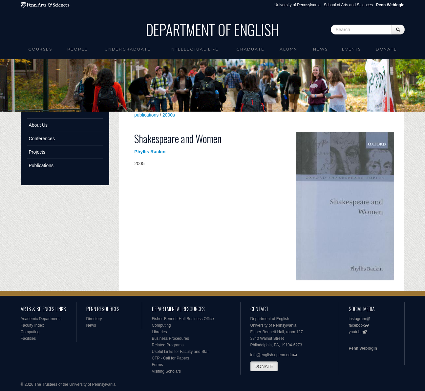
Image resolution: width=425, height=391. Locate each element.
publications (146, 115)
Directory (94, 318)
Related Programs (168, 345)
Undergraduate (127, 49)
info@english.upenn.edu (271, 355)
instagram (357, 318)
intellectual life (194, 49)
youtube (356, 332)
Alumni (289, 49)
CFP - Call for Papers (170, 358)
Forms (157, 364)
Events (351, 49)
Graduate (250, 49)
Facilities (28, 338)
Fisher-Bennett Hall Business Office (183, 318)
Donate (386, 49)
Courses (40, 49)
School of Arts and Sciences (348, 5)
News (320, 49)
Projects (37, 152)
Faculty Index (32, 325)
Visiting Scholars (166, 371)
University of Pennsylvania (297, 5)
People (77, 49)
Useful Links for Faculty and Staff (181, 351)
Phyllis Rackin (149, 151)
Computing (30, 332)
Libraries (159, 332)
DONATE (264, 366)
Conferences (42, 138)
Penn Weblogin (363, 348)
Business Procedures (170, 338)
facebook (357, 325)
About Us (38, 125)
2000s (168, 115)
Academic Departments (41, 318)
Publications (41, 165)
